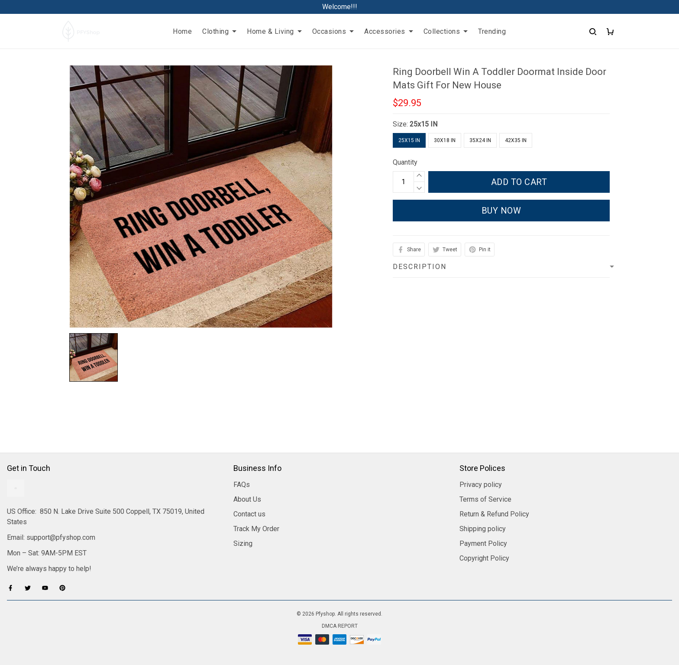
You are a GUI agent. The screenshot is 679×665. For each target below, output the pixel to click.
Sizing (242, 543)
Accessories (388, 31)
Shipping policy (482, 529)
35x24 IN (480, 140)
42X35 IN (516, 140)
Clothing (219, 31)
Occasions (333, 31)
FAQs (241, 484)
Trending (492, 31)
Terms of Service (485, 499)
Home (182, 31)
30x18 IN (445, 140)
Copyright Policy (484, 558)
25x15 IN (423, 124)
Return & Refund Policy (494, 514)
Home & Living (274, 31)
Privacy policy (480, 484)
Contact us (249, 514)
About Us (247, 499)
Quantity (405, 162)
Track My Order (256, 529)
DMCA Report (340, 626)
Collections (446, 31)
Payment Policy (483, 543)
